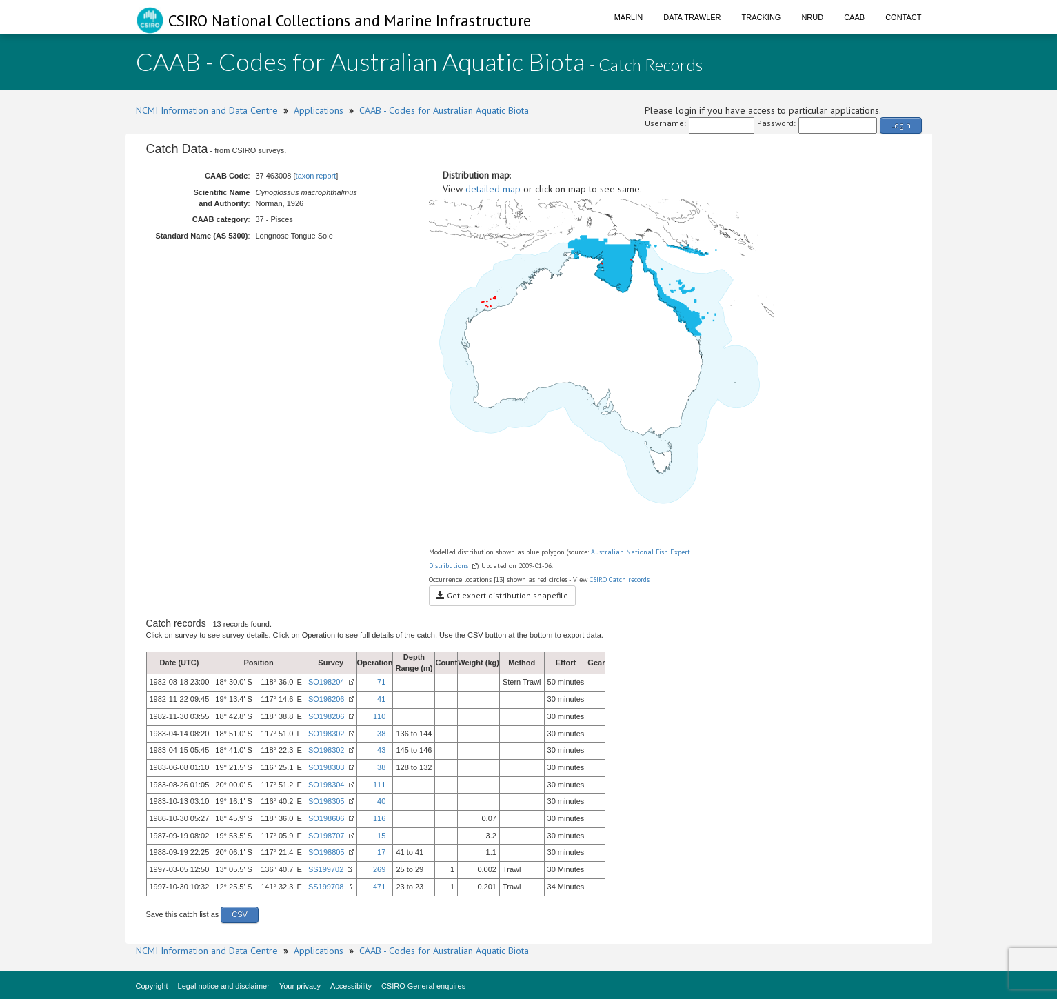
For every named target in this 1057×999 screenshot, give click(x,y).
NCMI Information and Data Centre (207, 110)
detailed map (493, 189)
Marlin (628, 17)
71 (381, 682)
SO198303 (326, 767)
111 (379, 784)
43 (381, 750)
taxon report (316, 176)
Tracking (761, 17)
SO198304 (326, 784)
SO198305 (326, 801)
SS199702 (325, 869)
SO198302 (326, 733)
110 (379, 716)
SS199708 (325, 886)
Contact (903, 17)
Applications (318, 110)
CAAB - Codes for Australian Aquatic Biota (444, 110)
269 (379, 869)
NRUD (812, 17)
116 (379, 818)
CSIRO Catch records (620, 579)
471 (379, 886)
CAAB (854, 17)
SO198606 (326, 818)
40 (381, 801)
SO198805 (326, 852)
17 (381, 852)
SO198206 (326, 699)
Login (901, 125)
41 (381, 699)
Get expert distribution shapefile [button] (502, 595)
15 (381, 835)
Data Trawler (692, 17)
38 (381, 733)
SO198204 (326, 682)
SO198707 (326, 835)
